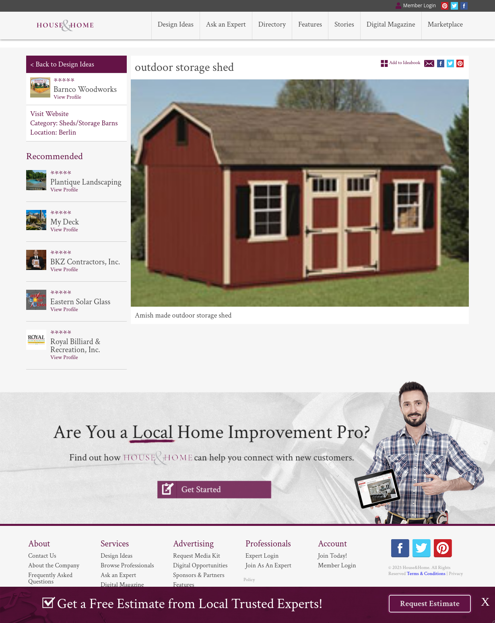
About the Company (53, 565)
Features (183, 585)
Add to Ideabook (405, 63)
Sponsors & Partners (199, 575)
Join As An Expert (268, 565)
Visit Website (49, 113)
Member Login (337, 565)
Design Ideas (116, 556)
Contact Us (42, 556)
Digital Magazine (122, 585)
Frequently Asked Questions (50, 578)
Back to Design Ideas (64, 64)
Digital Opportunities (200, 565)
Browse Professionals (127, 565)
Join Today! (332, 556)
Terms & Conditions (426, 574)
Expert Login (261, 556)
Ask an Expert (118, 575)
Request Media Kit (196, 556)
